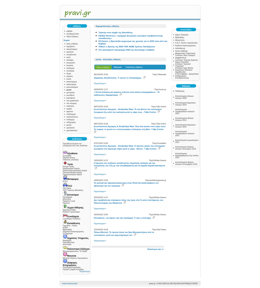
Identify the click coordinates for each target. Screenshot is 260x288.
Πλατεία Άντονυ (69, 158)
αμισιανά (69, 52)
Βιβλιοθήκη (67, 230)
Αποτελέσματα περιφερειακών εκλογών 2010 (185, 111)
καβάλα (69, 31)
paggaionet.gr (180, 58)
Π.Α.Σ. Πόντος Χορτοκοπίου (186, 43)
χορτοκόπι (70, 128)
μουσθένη (70, 95)
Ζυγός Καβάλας (181, 51)
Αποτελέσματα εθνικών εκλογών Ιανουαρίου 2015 (185, 148)
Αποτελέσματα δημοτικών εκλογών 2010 (185, 104)
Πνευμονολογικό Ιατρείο (72, 173)
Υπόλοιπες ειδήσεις (133, 67)
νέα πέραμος (71, 103)
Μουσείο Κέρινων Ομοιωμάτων (75, 258)
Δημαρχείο (67, 240)
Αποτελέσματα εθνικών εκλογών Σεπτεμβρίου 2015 (186, 163)
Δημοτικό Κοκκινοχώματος (73, 232)
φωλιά (68, 125)
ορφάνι (69, 109)
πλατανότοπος (72, 117)
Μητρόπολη (180, 40)
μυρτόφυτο (70, 98)
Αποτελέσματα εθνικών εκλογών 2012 (184, 119)
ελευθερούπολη (72, 34)
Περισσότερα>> (100, 84)
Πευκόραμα (67, 197)
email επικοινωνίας (69, 284)
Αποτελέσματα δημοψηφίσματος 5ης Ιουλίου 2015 (187, 156)
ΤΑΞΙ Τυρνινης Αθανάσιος (73, 190)
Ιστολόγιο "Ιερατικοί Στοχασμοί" (183, 65)
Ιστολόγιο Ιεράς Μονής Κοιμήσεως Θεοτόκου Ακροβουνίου (184, 70)
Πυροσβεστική (68, 242)
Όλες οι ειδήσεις (103, 67)
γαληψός (69, 60)
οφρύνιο (69, 111)
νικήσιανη (70, 106)
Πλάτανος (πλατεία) (71, 160)
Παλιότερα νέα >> (155, 249)
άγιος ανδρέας (72, 44)
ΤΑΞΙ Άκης (67, 188)
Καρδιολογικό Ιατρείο (71, 169)
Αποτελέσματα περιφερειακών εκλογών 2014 (185, 134)
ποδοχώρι (70, 120)
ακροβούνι (70, 46)
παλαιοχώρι (71, 114)
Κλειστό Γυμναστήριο (71, 212)
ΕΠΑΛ (65, 228)
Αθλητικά (118, 67)
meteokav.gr (180, 48)
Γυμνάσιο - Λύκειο (70, 226)
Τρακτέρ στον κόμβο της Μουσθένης (116, 32)
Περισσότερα (84, 271)
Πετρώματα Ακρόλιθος (72, 267)
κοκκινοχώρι (71, 84)
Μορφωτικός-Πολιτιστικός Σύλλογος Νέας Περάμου (185, 54)
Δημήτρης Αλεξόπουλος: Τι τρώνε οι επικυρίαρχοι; (118, 78)
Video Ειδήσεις (72, 37)
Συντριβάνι (67, 156)
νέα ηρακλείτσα (72, 101)
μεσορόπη (70, 93)
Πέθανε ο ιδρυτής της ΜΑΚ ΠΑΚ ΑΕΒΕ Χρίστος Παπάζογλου (127, 47)
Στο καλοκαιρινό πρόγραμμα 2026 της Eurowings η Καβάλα (127, 50)
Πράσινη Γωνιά (69, 201)
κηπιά (68, 79)
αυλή (68, 57)
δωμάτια (69, 65)
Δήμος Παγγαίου (181, 35)
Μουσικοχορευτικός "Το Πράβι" (75, 251)
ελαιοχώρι (70, 68)
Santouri (66, 203)
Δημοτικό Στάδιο (69, 210)
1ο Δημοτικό (68, 234)
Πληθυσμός (180, 91)
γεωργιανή (70, 63)
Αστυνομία (67, 244)
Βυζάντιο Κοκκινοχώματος (185, 46)
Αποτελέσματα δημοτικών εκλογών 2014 (185, 126)
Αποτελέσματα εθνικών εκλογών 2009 (184, 97)
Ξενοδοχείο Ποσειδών (72, 219)
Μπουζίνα (67, 199)
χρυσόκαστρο (71, 130)
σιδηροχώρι (71, 122)
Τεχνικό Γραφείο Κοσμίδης (73, 269)
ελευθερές (70, 71)
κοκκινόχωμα (71, 82)
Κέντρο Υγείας (68, 167)
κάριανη (69, 76)
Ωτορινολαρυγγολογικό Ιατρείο (75, 171)
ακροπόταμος (71, 49)
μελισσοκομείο (72, 87)
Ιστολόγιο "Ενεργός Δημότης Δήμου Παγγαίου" (186, 61)
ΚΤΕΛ (65, 181)
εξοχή (68, 74)
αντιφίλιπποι (71, 55)
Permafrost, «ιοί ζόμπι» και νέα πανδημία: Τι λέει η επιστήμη (122, 218)
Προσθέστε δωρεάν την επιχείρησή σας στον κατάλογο (75, 145)
